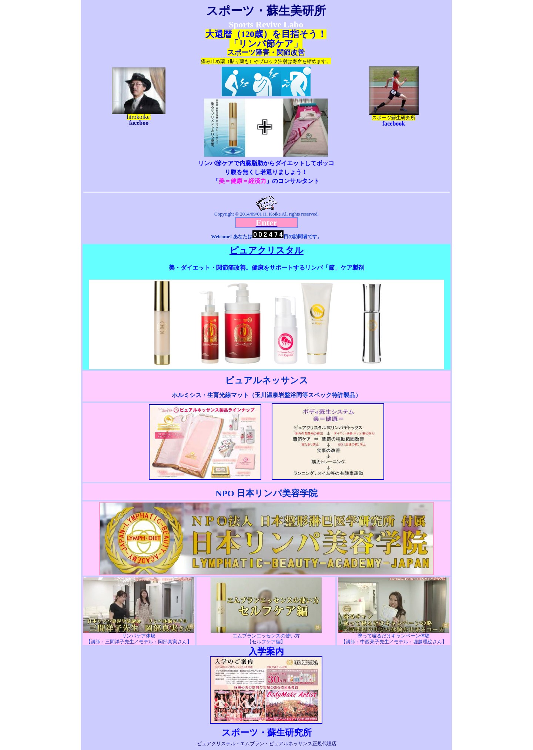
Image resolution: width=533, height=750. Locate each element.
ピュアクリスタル (266, 250)
